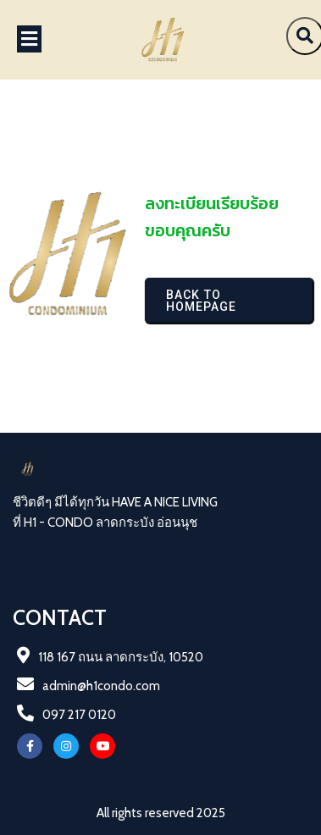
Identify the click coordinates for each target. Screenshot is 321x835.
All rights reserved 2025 (161, 813)
